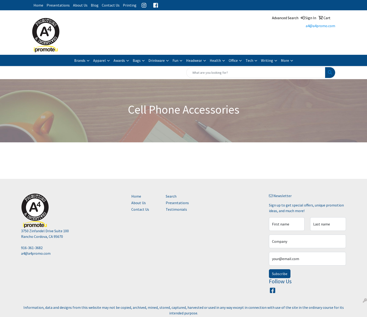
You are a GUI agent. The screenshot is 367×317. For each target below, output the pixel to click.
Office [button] (233, 60)
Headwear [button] (194, 60)
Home (38, 5)
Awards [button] (119, 60)
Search (171, 196)
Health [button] (215, 60)
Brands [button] (79, 60)
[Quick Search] (255, 72)
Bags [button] (137, 60)
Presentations (58, 5)
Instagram (144, 5)
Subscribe (279, 273)
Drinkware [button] (156, 60)
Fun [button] (175, 60)
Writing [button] (267, 60)
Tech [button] (249, 60)
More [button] (285, 60)
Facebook (155, 5)
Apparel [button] (99, 60)
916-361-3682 (32, 247)
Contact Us (111, 5)
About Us (80, 5)
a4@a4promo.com (320, 25)
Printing (129, 5)
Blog (95, 5)
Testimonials (176, 209)
